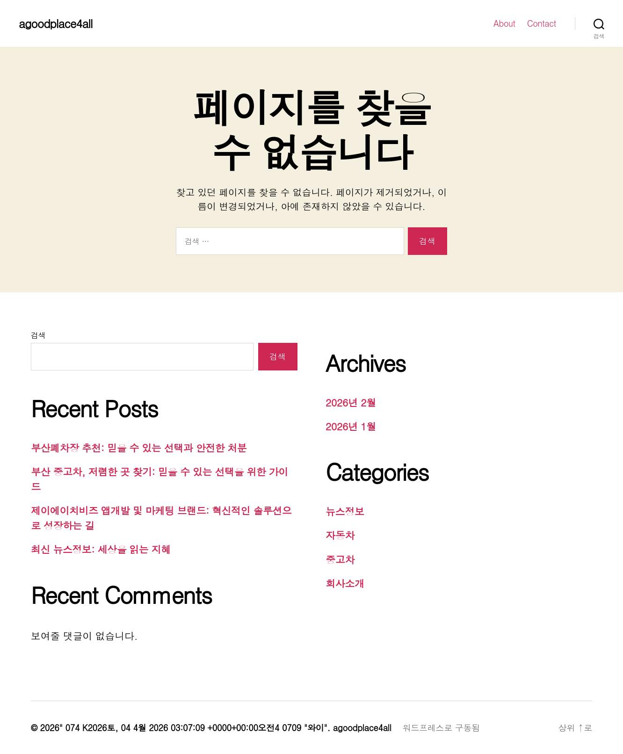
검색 (38, 335)
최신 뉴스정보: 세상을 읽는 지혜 (101, 549)
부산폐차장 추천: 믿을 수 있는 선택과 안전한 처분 (139, 448)
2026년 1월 (351, 426)
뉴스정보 (345, 511)
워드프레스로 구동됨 (441, 727)
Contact (541, 23)
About (504, 23)
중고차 (340, 559)
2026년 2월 (351, 402)
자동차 (340, 535)
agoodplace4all (55, 23)
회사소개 (345, 583)
